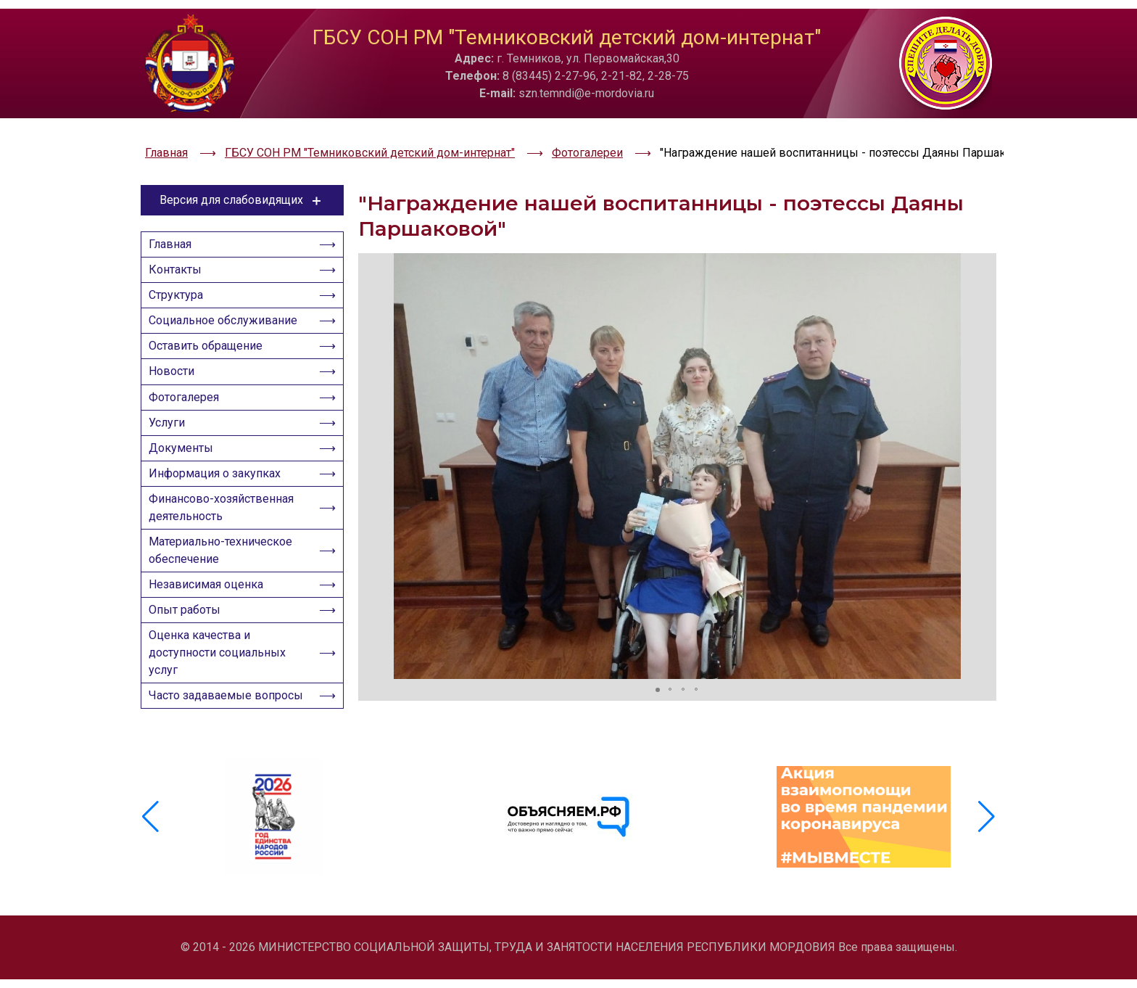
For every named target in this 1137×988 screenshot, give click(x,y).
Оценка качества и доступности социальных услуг (221, 681)
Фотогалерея (188, 391)
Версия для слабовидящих (243, 165)
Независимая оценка (210, 605)
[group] (273, 843)
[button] (371, 430)
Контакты (179, 243)
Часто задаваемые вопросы (204, 737)
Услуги (171, 421)
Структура (180, 272)
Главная (174, 213)
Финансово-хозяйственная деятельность (225, 519)
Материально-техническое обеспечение (225, 566)
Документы (185, 451)
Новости (176, 362)
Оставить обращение (210, 332)
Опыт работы (189, 634)
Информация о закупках (219, 480)
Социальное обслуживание (227, 302)
